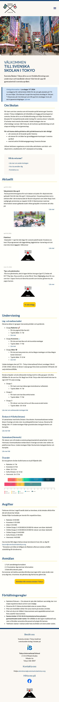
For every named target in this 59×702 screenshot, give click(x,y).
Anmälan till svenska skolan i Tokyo (29, 581)
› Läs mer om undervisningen (18, 163)
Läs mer (27, 99)
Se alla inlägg (29, 305)
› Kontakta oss (13, 170)
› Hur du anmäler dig (15, 166)
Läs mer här (6, 431)
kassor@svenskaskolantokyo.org (14, 544)
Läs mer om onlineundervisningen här (15, 410)
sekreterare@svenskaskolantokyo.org (31, 671)
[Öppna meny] (55, 8)
